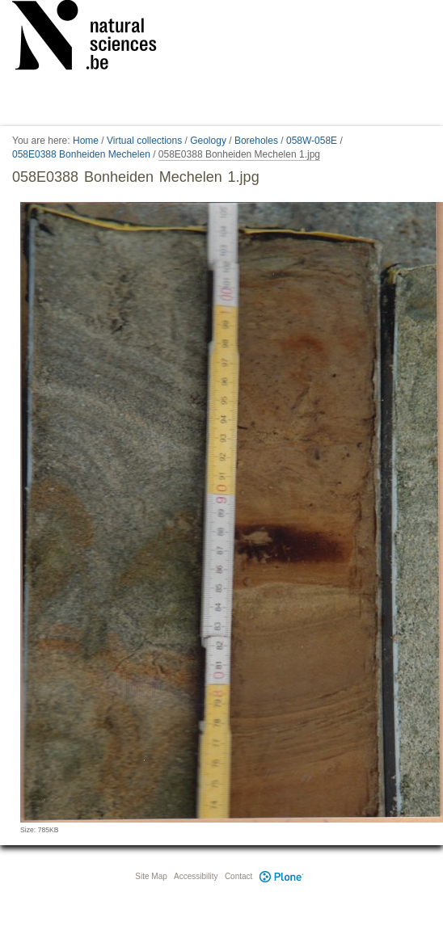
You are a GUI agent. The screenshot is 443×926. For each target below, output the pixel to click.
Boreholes (256, 140)
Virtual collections (144, 140)
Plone (281, 876)
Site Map (151, 876)
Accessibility (195, 876)
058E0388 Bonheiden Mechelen (81, 154)
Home (86, 140)
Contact (238, 876)
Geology (208, 140)
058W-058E (311, 140)
